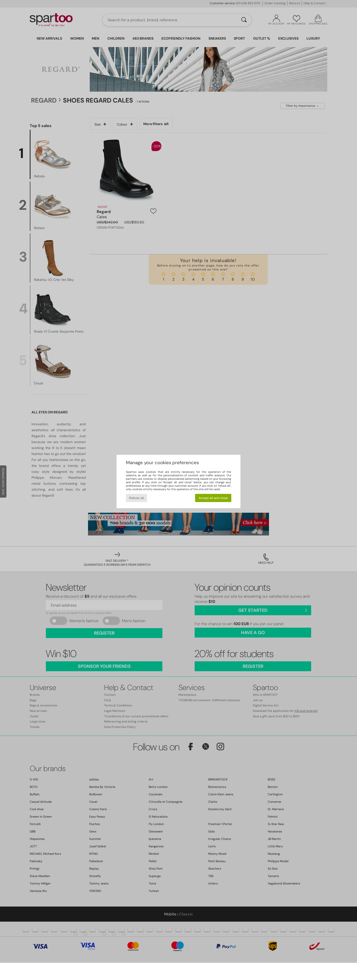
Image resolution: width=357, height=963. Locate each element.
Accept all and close (213, 498)
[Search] (244, 20)
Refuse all (136, 498)
